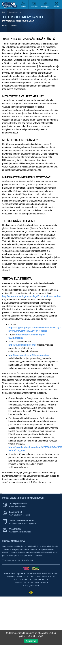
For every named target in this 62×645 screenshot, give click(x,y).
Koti (3, 12)
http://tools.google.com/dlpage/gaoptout (28, 355)
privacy (5, 25)
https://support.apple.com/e (22, 345)
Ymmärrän (31, 641)
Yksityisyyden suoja (11, 560)
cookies (14, 25)
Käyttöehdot (27, 560)
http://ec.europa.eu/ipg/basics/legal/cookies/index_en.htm (31, 296)
